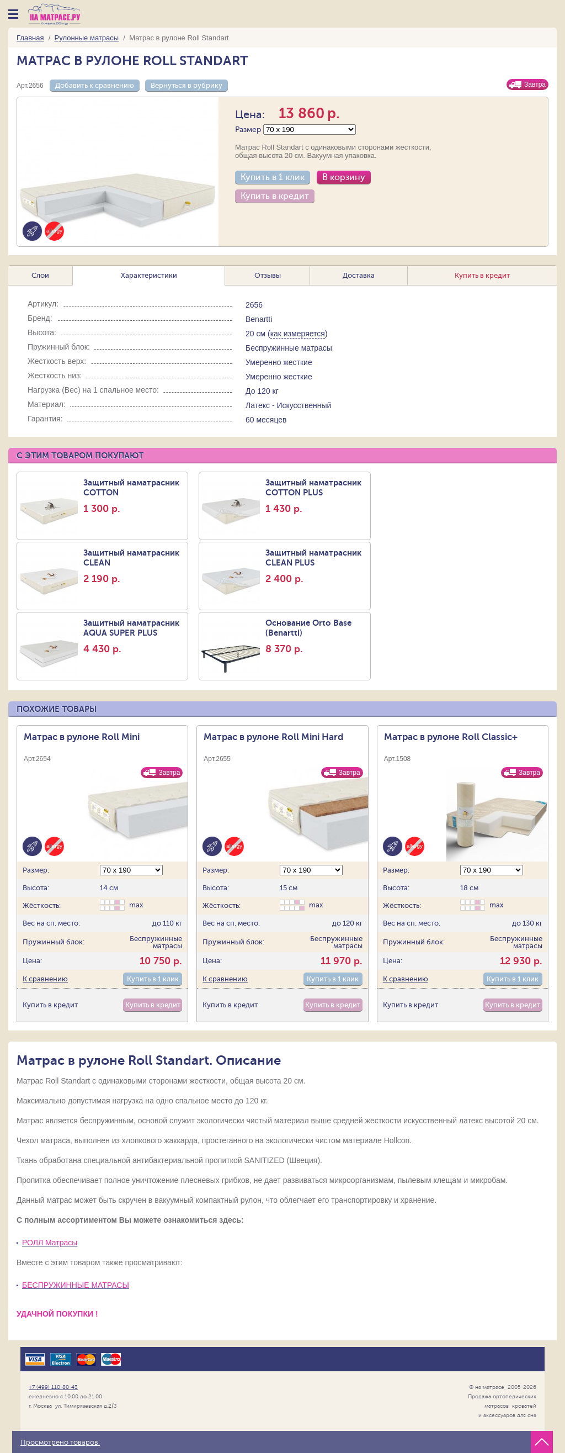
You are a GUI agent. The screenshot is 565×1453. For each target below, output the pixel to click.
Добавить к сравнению (94, 85)
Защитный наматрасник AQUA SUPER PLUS (134, 636)
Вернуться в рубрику (186, 85)
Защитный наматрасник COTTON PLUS (316, 496)
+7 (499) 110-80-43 (53, 1387)
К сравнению (45, 979)
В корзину (343, 177)
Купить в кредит (275, 196)
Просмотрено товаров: (60, 1442)
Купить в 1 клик (273, 177)
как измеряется (297, 333)
